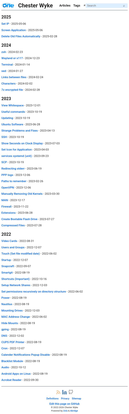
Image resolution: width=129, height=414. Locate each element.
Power (5, 297)
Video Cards (9, 241)
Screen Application (13, 30)
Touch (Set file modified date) (20, 253)
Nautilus (6, 304)
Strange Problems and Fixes (19, 130)
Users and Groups (13, 247)
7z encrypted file (12, 89)
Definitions (53, 398)
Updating (7, 118)
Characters (8, 83)
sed (3, 71)
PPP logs (7, 175)
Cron (4, 348)
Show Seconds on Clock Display (22, 143)
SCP (4, 162)
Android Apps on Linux (16, 373)
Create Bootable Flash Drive (19, 219)
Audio (5, 367)
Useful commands (13, 111)
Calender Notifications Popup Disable (25, 354)
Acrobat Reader (11, 380)
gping (5, 329)
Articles (65, 5)
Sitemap (76, 398)
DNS (4, 335)
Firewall (6, 206)
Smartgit (7, 272)
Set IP (5, 23)
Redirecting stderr (13, 168)
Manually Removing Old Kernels (21, 193)
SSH (4, 137)
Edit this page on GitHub (64, 403)
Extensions (8, 212)
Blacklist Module (12, 361)
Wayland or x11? (12, 58)
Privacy (65, 398)
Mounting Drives (12, 310)
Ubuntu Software (12, 124)
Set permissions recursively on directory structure (33, 291)
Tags (76, 5)
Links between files (13, 77)
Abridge (74, 410)
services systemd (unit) (16, 156)
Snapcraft (7, 266)
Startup (6, 260)
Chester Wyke (27, 5)
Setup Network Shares (15, 285)
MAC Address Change (15, 316)
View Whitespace (12, 105)
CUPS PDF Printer (12, 342)
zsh (3, 52)
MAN (4, 200)
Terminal (7, 64)
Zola (65, 410)
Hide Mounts (9, 323)
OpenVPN (7, 187)
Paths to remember (13, 181)
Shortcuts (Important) (15, 279)
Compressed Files (13, 225)
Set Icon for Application (16, 149)
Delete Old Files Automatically (20, 36)
